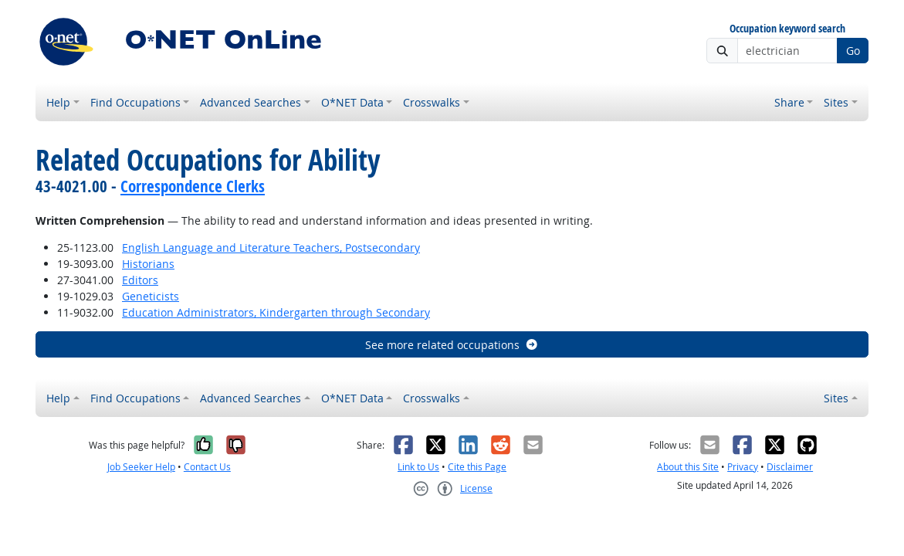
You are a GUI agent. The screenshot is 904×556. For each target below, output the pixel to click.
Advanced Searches (250, 102)
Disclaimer (790, 466)
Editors (140, 280)
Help (58, 102)
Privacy (742, 466)
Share (789, 102)
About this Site (688, 466)
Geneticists (150, 296)
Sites (836, 102)
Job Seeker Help (141, 466)
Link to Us (418, 466)
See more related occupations (452, 344)
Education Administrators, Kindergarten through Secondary (276, 312)
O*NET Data (352, 102)
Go (853, 50)
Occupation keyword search (787, 29)
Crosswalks (431, 102)
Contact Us (207, 466)
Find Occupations (135, 102)
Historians (148, 263)
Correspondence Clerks (192, 186)
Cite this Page (477, 466)
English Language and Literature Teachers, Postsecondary (271, 247)
